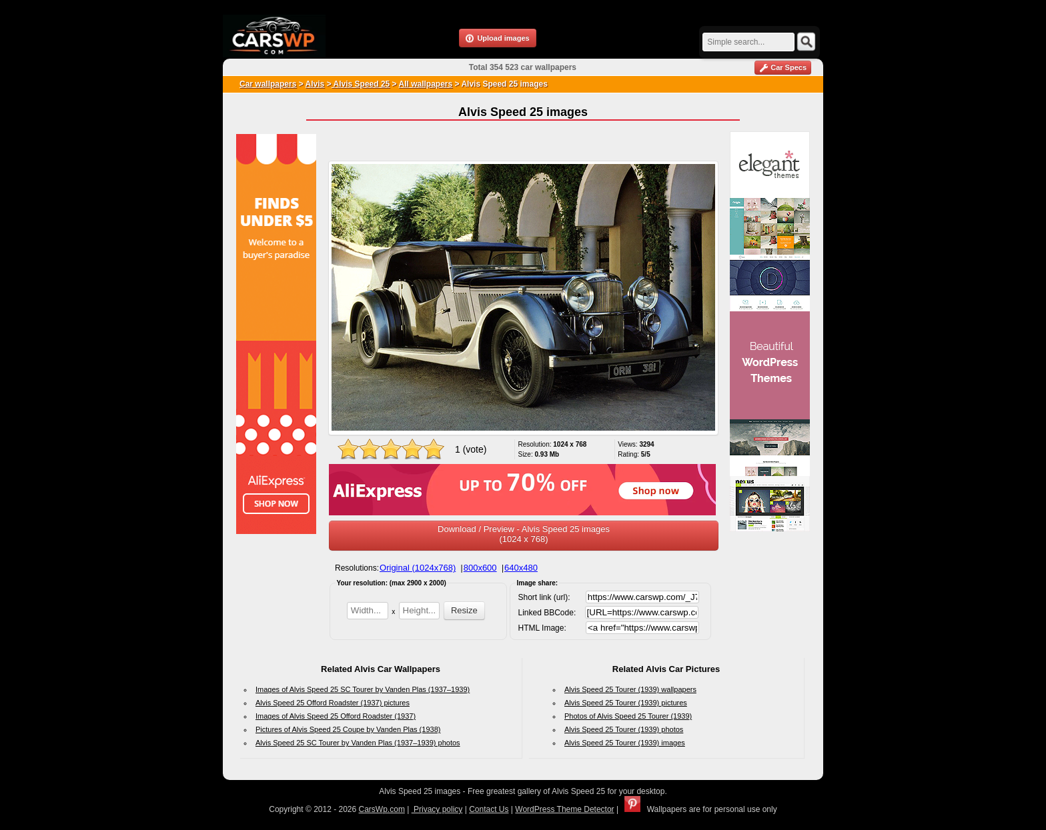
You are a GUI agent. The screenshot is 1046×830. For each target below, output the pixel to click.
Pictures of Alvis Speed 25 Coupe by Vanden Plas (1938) (347, 729)
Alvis (315, 84)
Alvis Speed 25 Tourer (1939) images (624, 743)
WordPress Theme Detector (564, 809)
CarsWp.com (382, 809)
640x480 (521, 568)
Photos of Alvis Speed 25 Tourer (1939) (628, 716)
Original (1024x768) (418, 568)
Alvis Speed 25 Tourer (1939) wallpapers (630, 689)
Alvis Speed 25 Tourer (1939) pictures (625, 703)
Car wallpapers (267, 84)
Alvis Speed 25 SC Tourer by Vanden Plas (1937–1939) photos (357, 743)
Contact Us (488, 809)
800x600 (480, 568)
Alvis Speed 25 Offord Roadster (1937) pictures (332, 703)
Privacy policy (437, 809)
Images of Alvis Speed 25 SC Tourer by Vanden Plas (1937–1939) (362, 689)
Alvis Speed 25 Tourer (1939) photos (623, 729)
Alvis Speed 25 (361, 84)
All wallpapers (425, 84)
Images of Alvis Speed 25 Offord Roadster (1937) (335, 716)
